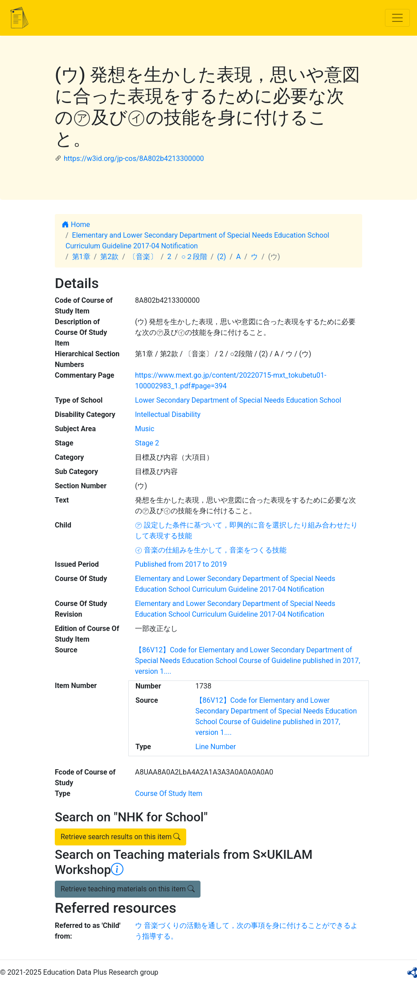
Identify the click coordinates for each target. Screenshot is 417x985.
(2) (221, 256)
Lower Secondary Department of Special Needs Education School (238, 400)
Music (144, 428)
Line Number (216, 746)
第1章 (81, 256)
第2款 (109, 256)
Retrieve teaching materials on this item (128, 889)
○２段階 (194, 256)
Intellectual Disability (167, 414)
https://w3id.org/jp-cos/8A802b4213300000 (134, 158)
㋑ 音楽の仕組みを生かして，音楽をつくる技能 (210, 550)
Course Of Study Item (168, 793)
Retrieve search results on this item (120, 837)
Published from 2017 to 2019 (181, 564)
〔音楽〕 (143, 256)
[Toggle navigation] (397, 18)
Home (76, 224)
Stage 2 (147, 443)
